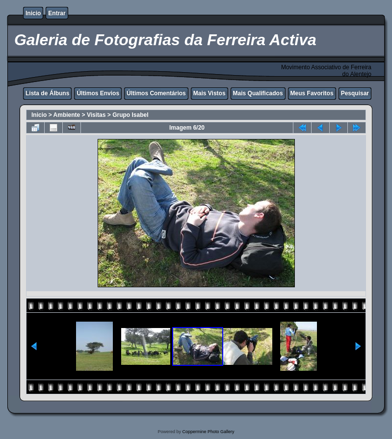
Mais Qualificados (258, 93)
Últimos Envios (98, 93)
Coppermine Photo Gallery (208, 431)
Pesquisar (355, 93)
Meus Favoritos (312, 93)
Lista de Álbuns (47, 93)
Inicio (33, 13)
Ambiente (66, 114)
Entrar (56, 13)
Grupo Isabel (130, 114)
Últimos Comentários (156, 93)
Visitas (96, 114)
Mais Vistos (209, 93)
